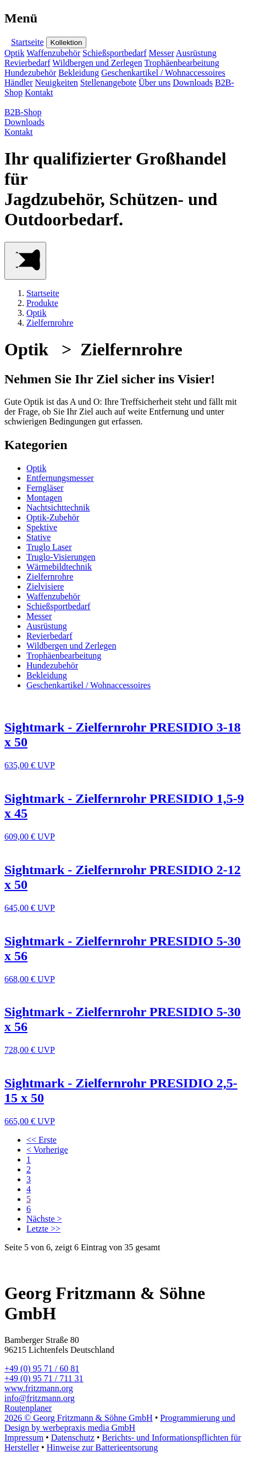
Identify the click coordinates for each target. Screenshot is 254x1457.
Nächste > (44, 1218)
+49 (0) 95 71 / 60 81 (41, 1368)
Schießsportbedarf (114, 53)
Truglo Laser (49, 547)
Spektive (41, 527)
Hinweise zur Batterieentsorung (102, 1447)
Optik (14, 53)
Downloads (193, 82)
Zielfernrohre (49, 322)
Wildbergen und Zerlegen (97, 62)
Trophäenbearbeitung (181, 62)
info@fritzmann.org (39, 1398)
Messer (161, 53)
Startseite (27, 42)
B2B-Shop (23, 112)
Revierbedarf (27, 62)
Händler (18, 82)
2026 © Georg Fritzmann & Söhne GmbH (78, 1417)
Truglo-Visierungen (61, 557)
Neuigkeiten (56, 82)
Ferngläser (45, 487)
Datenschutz (73, 1437)
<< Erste (41, 1139)
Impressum (23, 1437)
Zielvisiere (45, 586)
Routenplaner (28, 1408)
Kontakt (39, 92)
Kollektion (66, 42)
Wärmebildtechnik (59, 566)
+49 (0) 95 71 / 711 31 (44, 1378)
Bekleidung (78, 72)
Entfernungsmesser (60, 478)
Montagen (44, 497)
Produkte (42, 303)
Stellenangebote (108, 82)
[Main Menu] (25, 261)
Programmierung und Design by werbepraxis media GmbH (119, 1422)
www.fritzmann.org (38, 1388)
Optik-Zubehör (52, 517)
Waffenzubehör (53, 53)
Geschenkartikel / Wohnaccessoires (163, 72)
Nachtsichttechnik (58, 507)
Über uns (154, 82)
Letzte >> (43, 1228)
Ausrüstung (196, 53)
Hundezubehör (30, 72)
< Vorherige (47, 1149)
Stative (38, 537)
